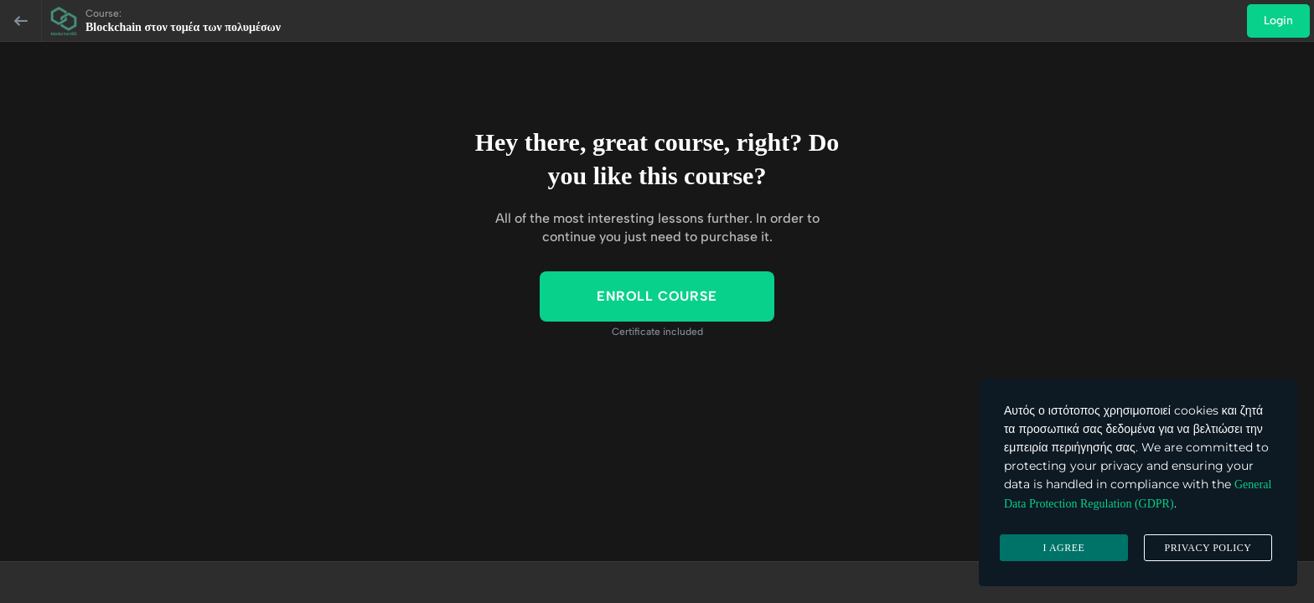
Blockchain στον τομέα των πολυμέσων (183, 27)
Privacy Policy (1207, 548)
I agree (1064, 548)
